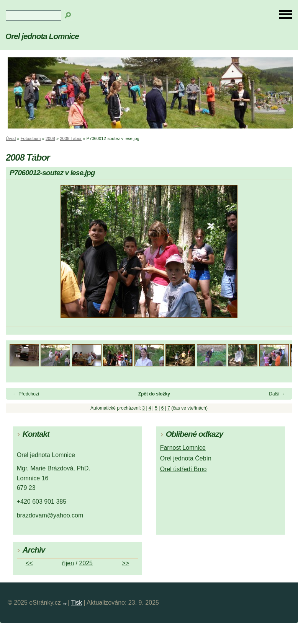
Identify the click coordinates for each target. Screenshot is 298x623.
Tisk (76, 602)
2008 (50, 138)
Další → (277, 394)
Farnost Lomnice (183, 447)
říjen (68, 563)
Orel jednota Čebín (185, 458)
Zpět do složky (154, 394)
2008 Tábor (71, 138)
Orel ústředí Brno (183, 469)
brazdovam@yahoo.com (50, 515)
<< (29, 563)
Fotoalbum (31, 138)
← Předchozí (26, 394)
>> (125, 563)
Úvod (11, 138)
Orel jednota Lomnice (42, 36)
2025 (86, 563)
